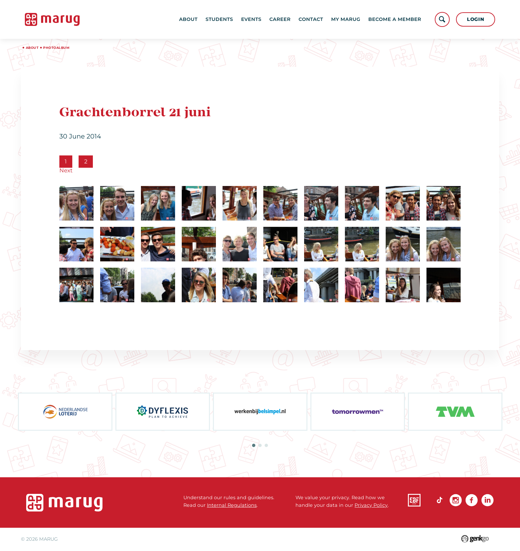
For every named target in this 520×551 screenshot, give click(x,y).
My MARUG (345, 19)
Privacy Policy (371, 505)
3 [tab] (266, 445)
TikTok (439, 500)
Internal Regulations (232, 505)
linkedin (487, 500)
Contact (310, 19)
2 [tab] (260, 445)
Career (280, 19)
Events (251, 19)
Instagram (455, 500)
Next (66, 170)
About (188, 19)
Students (219, 19)
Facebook (471, 500)
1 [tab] (253, 445)
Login (476, 19)
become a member (395, 19)
